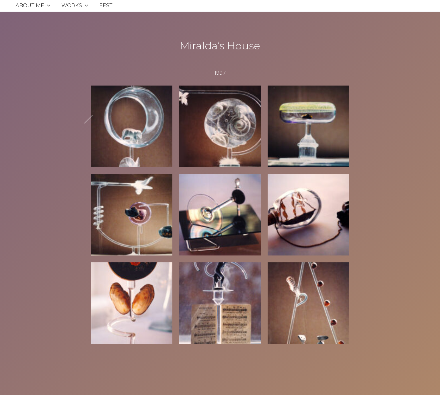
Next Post (73, 123)
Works (73, 5)
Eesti (104, 5)
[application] (47, 5)
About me (32, 5)
